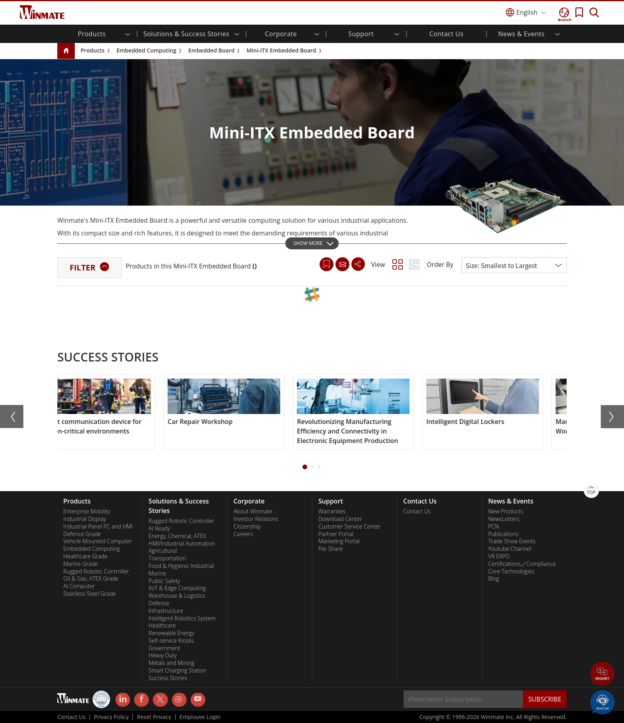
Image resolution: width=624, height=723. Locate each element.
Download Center (340, 519)
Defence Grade (82, 534)
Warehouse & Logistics (176, 595)
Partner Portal (335, 534)
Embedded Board (211, 50)
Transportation (166, 558)
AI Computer (79, 586)
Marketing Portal (339, 541)
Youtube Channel (509, 548)
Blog (493, 578)
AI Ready (159, 528)
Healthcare (162, 625)
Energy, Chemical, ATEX (177, 536)
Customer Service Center (349, 526)
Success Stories (167, 678)
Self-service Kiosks (171, 640)
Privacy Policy (111, 717)
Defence (158, 603)
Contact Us (446, 33)
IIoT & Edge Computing (177, 588)
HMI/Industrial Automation (181, 543)
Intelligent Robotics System (181, 618)
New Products (505, 511)
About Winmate (253, 511)
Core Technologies (511, 571)
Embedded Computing (146, 50)
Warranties (332, 511)
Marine (157, 573)
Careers (243, 534)
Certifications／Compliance (522, 564)
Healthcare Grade (85, 556)
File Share (330, 548)
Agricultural (162, 550)
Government (164, 648)
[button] (304, 467)
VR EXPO (499, 556)
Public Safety (164, 581)
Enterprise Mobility (86, 511)
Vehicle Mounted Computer (97, 541)
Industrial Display (84, 519)
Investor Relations (256, 519)
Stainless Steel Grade (89, 593)
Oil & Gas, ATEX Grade (91, 578)
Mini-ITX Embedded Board (281, 50)
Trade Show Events (512, 541)
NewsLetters (503, 519)
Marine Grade (80, 564)
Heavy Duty (162, 655)
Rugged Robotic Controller (96, 571)
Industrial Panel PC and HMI (98, 526)
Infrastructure (165, 610)
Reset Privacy (154, 717)
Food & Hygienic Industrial (181, 565)
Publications (503, 534)
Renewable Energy (171, 633)
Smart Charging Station (177, 670)
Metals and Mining (171, 663)
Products (93, 50)
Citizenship (247, 526)
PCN (493, 526)
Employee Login (199, 717)
